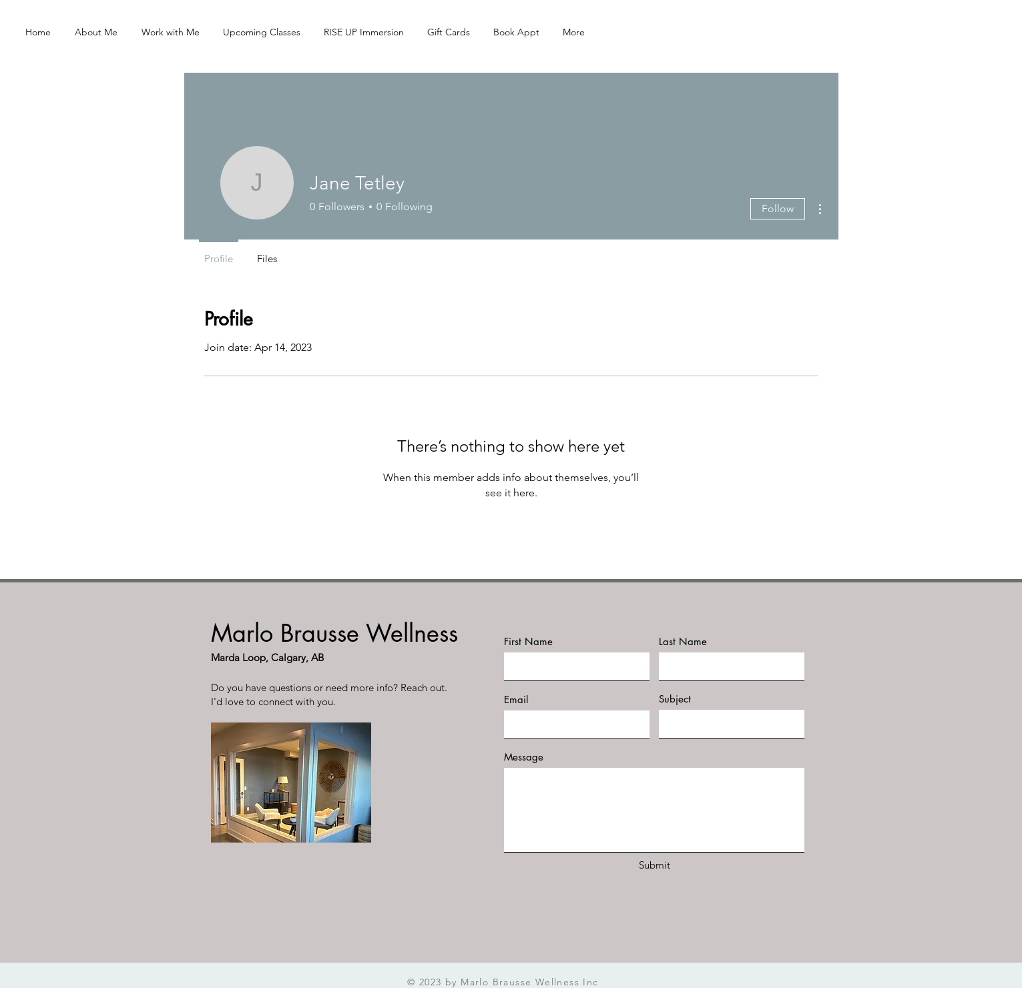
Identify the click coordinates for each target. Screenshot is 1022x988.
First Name (528, 641)
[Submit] (654, 865)
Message (523, 757)
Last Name (683, 641)
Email (516, 699)
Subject (675, 699)
